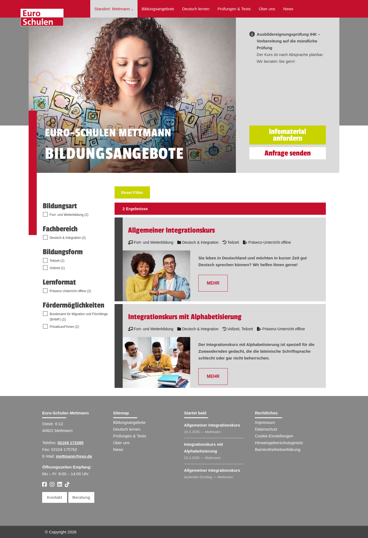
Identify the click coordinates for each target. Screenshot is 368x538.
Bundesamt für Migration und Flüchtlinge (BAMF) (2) (79, 316)
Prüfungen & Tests (234, 8)
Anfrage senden (288, 153)
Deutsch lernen (195, 8)
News (288, 8)
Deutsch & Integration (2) (68, 238)
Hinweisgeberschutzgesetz (279, 442)
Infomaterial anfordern (287, 135)
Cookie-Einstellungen (274, 436)
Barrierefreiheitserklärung (277, 449)
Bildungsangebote (158, 8)
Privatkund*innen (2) (64, 327)
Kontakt (54, 497)
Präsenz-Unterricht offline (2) (70, 291)
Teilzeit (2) (57, 261)
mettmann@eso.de (74, 456)
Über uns (267, 8)
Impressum (265, 422)
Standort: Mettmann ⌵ (113, 8)
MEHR (213, 283)
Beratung (81, 497)
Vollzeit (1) (57, 268)
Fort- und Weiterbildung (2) (69, 215)
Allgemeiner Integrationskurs (212, 425)
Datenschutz (266, 429)
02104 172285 (70, 442)
